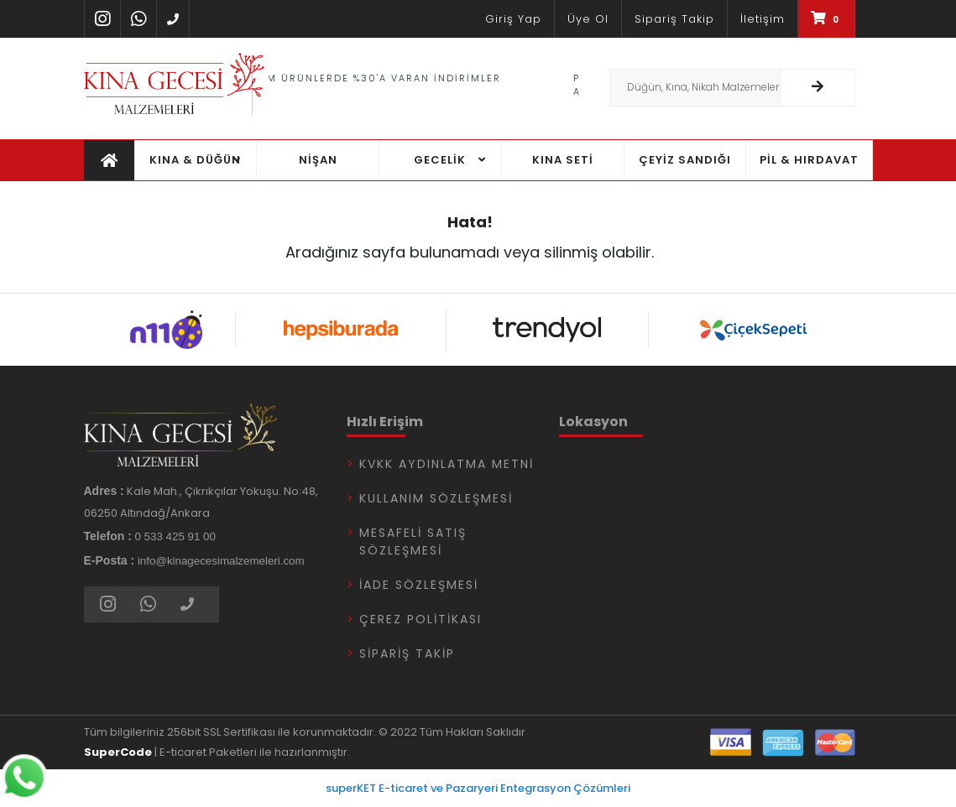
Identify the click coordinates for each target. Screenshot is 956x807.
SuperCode (118, 752)
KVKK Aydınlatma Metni (446, 464)
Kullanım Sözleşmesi (436, 498)
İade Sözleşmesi (418, 584)
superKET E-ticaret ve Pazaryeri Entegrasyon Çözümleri (478, 788)
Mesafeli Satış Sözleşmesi (413, 541)
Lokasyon (593, 421)
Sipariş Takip (407, 653)
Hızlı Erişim (385, 421)
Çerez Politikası (420, 619)
